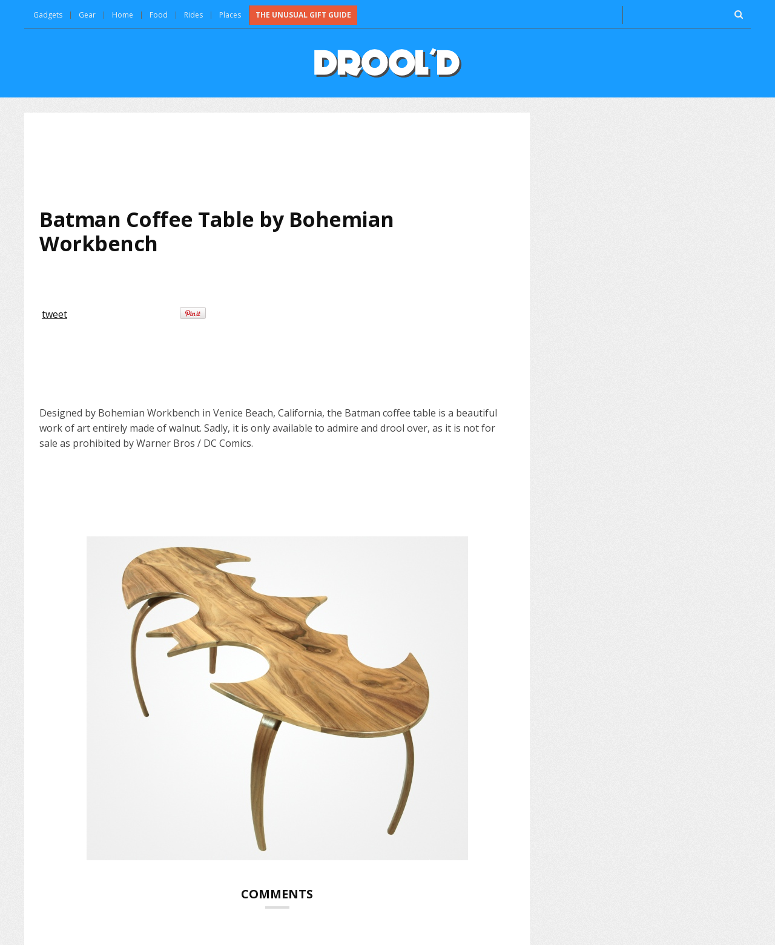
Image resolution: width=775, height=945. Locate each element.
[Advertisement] (277, 160)
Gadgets (47, 15)
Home (122, 15)
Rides (193, 15)
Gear (87, 15)
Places (230, 15)
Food (159, 15)
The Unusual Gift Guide (303, 15)
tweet (54, 314)
